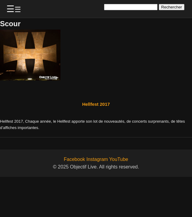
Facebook (74, 159)
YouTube (118, 159)
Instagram (97, 159)
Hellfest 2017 (96, 104)
